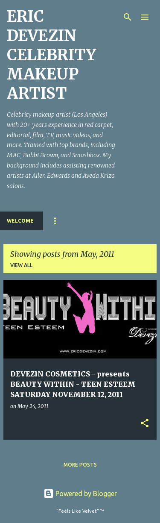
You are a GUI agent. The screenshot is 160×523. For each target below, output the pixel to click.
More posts (80, 464)
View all (21, 265)
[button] (145, 423)
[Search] (127, 17)
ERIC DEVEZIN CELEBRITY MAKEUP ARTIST (51, 55)
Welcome (20, 220)
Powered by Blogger (80, 493)
